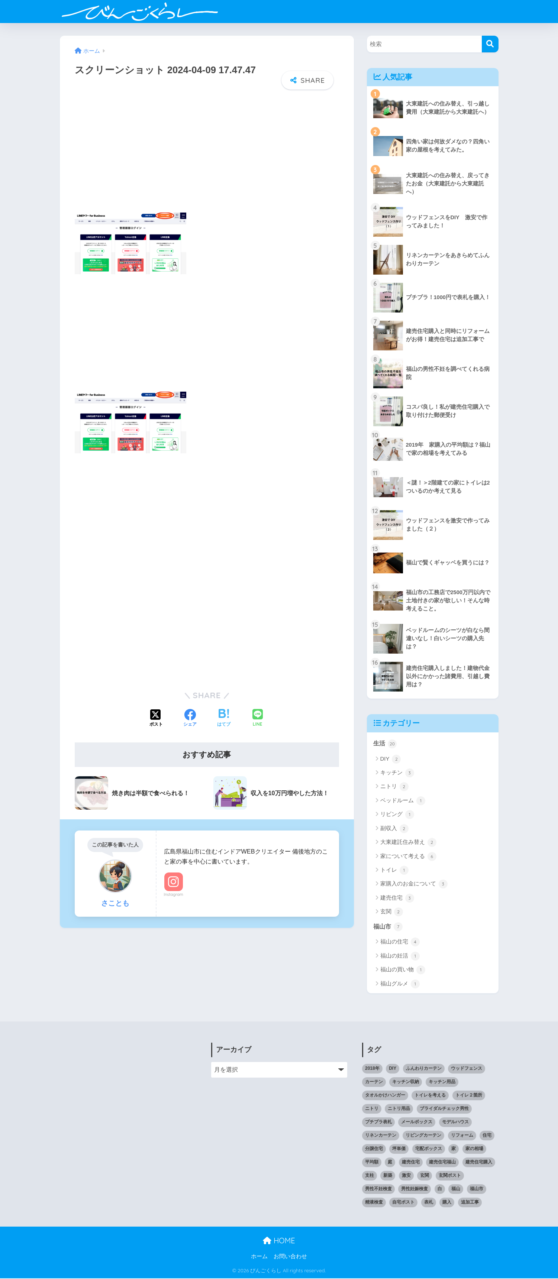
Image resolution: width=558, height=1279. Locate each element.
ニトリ (394, 787)
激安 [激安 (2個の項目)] (406, 1176)
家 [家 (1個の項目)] (453, 1149)
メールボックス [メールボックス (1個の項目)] (416, 1122)
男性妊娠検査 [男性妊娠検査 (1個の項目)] (414, 1189)
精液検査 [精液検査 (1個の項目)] (374, 1202)
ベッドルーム (402, 801)
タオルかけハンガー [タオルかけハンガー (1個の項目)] (385, 1095)
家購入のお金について (414, 884)
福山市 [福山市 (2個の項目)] (476, 1189)
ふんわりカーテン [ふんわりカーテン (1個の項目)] (424, 1069)
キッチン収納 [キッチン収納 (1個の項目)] (405, 1082)
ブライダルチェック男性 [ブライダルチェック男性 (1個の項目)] (444, 1109)
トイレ (394, 870)
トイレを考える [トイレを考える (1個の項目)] (430, 1095)
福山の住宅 (400, 942)
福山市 (388, 927)
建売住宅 (397, 898)
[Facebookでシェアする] (190, 717)
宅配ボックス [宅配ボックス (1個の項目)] (428, 1149)
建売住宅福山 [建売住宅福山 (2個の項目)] (442, 1162)
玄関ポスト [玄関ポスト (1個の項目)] (450, 1176)
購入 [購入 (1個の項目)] (446, 1202)
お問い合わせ (290, 1257)
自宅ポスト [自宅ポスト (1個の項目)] (403, 1202)
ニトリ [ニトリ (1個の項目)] (371, 1109)
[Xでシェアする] (156, 717)
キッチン (397, 773)
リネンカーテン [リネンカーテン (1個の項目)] (380, 1136)
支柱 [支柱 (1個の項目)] (369, 1176)
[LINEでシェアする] (257, 717)
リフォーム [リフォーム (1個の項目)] (462, 1136)
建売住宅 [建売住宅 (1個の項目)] (411, 1162)
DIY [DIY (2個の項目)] (392, 1069)
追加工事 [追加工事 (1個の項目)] (470, 1202)
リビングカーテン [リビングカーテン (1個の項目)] (423, 1136)
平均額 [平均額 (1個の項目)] (371, 1162)
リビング (397, 814)
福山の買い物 (402, 970)
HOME (279, 1241)
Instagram (173, 893)
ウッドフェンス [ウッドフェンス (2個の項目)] (466, 1069)
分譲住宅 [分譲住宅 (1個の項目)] (374, 1149)
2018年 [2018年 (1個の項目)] (372, 1069)
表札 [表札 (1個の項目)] (428, 1202)
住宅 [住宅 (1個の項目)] (487, 1136)
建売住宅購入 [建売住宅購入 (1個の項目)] (478, 1162)
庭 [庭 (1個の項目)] (390, 1162)
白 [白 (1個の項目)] (440, 1189)
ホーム (259, 1257)
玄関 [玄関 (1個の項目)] (424, 1176)
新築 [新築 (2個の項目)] (387, 1176)
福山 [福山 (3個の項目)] (455, 1189)
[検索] (490, 44)
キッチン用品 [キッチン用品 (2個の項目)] (442, 1082)
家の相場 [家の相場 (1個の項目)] (474, 1149)
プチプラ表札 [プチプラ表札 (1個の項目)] (378, 1122)
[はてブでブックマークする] (223, 717)
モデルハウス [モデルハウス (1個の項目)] (455, 1122)
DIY (390, 759)
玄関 (391, 912)
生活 (385, 743)
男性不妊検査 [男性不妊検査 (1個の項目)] (378, 1189)
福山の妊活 (400, 956)
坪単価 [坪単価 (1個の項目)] (399, 1149)
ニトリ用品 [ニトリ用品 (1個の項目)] (399, 1109)
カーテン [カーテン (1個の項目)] (374, 1082)
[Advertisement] (207, 156)
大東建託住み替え (408, 842)
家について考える (408, 856)
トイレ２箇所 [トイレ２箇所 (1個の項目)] (468, 1095)
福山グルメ (400, 984)
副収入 (394, 829)
